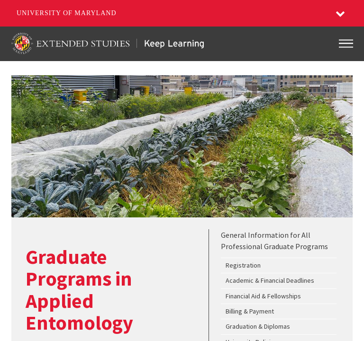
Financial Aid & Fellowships (263, 296)
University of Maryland (67, 13)
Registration (243, 265)
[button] (340, 13)
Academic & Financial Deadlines (270, 280)
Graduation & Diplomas (258, 326)
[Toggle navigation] (346, 43)
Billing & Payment (250, 311)
